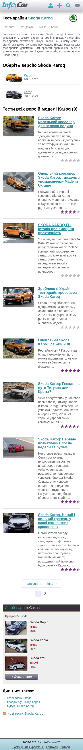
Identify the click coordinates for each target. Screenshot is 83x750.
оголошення (59, 6)
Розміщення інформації (28, 747)
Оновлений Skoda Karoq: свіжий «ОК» (55, 342)
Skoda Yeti (37, 658)
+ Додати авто (22, 676)
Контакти (52, 747)
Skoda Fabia (39, 640)
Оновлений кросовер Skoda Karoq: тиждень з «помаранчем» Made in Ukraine (59, 179)
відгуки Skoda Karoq (20, 706)
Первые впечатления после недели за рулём (57, 443)
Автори (65, 747)
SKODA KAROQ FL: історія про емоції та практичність (56, 229)
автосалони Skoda (19, 698)
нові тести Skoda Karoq (25, 713)
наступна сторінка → (41, 583)
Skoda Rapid (39, 622)
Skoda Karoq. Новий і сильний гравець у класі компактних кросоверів (56, 521)
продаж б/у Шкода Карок (23, 702)
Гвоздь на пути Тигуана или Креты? (58, 388)
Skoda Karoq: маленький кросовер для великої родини (56, 122)
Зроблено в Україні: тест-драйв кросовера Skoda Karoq (57, 292)
